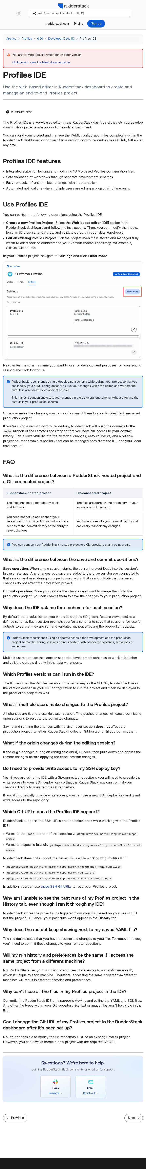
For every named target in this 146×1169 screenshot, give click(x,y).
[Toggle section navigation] (19, 14)
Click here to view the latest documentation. (41, 62)
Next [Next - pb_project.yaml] (134, 1118)
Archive (11, 38)
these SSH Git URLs (56, 886)
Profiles (27, 38)
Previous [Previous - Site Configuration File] (15, 1118)
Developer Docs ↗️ (61, 38)
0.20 (40, 38)
